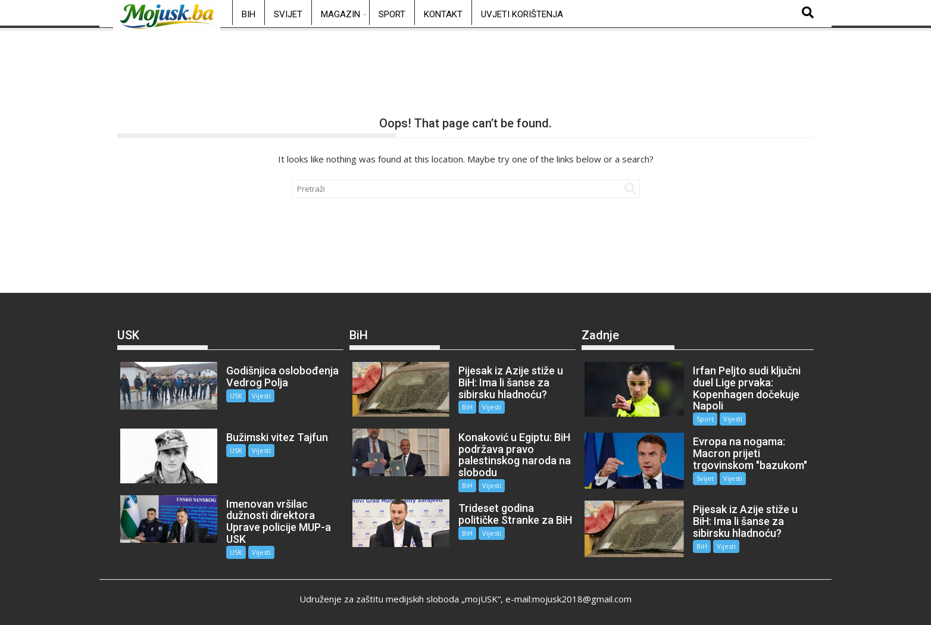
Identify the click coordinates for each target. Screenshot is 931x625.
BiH (248, 14)
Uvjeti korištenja (522, 14)
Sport (392, 14)
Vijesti (258, 395)
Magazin (340, 14)
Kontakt (443, 14)
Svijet (288, 14)
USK (233, 395)
